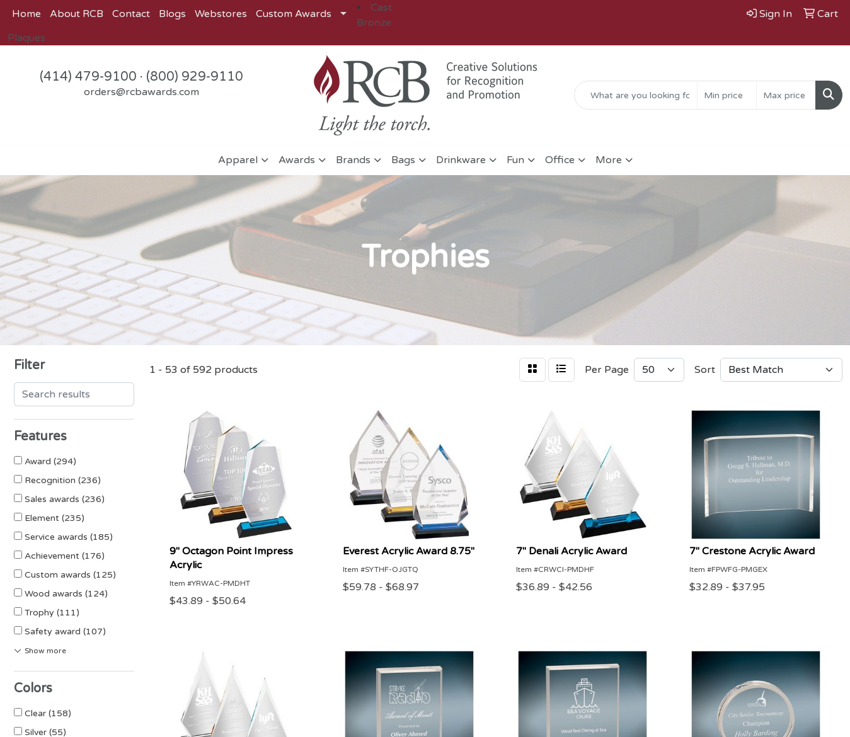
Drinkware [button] (461, 160)
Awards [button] (297, 160)
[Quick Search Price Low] (727, 95)
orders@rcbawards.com (141, 92)
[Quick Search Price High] (786, 95)
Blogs (172, 14)
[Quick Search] (636, 95)
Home (26, 14)
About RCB (76, 14)
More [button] (608, 160)
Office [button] (560, 160)
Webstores (221, 14)
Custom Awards (293, 14)
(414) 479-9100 (88, 76)
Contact (131, 14)
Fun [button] (515, 160)
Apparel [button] (238, 160)
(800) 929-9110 (194, 76)
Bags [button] (403, 160)
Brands (353, 160)
